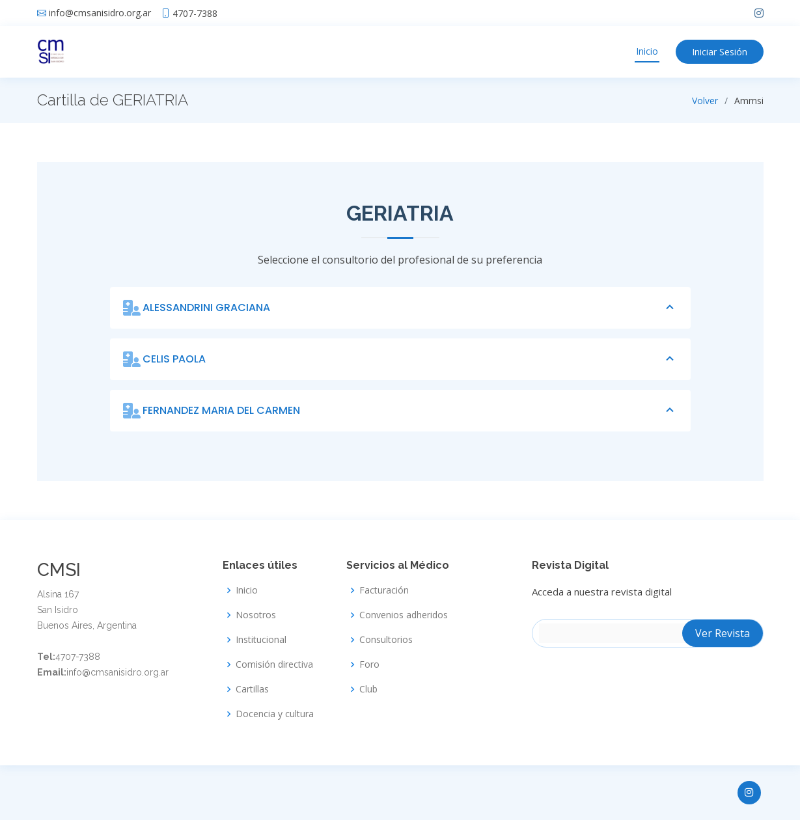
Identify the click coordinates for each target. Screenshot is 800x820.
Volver (705, 100)
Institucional (261, 639)
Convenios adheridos (403, 615)
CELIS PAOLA (410, 359)
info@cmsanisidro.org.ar (100, 13)
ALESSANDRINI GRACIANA (410, 308)
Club (368, 689)
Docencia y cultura (275, 713)
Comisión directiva (274, 664)
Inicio (647, 51)
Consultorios (386, 639)
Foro (369, 664)
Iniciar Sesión (719, 52)
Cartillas (252, 689)
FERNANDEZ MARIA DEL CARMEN (410, 410)
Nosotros (256, 615)
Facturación (384, 590)
